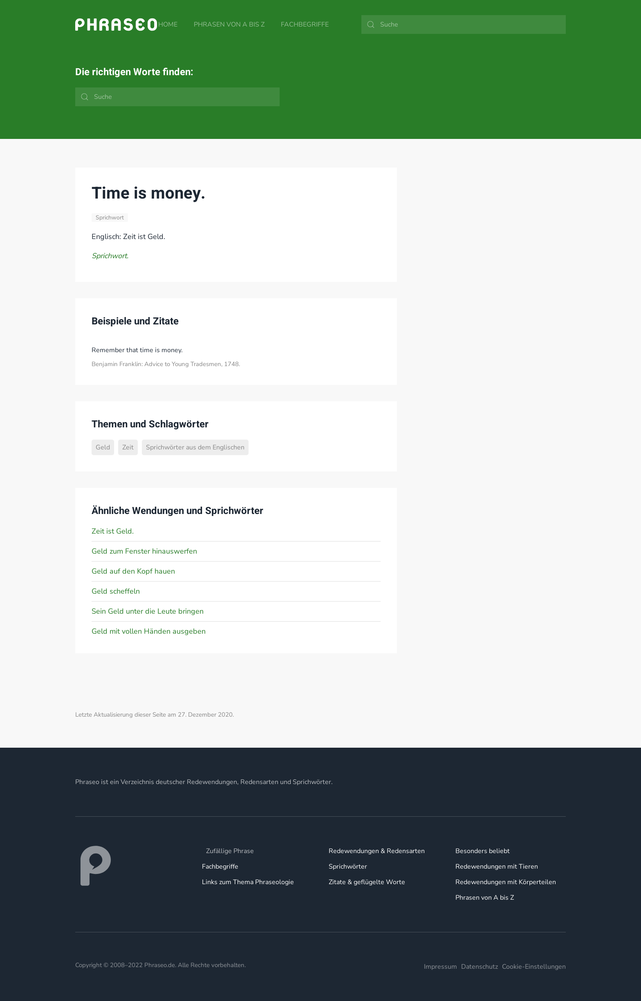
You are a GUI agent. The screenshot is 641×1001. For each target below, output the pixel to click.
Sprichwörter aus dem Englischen (195, 447)
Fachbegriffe (305, 24)
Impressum (440, 966)
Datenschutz (479, 966)
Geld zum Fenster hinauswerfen (144, 551)
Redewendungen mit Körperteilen (505, 882)
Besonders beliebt (482, 851)
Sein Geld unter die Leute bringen (148, 611)
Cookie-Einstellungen (534, 966)
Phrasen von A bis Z (229, 24)
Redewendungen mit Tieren (496, 866)
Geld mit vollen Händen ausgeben (149, 631)
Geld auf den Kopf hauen (133, 571)
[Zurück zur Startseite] (116, 24)
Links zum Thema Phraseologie (248, 882)
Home (167, 24)
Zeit (128, 447)
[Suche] (463, 24)
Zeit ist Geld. (113, 531)
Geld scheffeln (116, 591)
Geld (103, 447)
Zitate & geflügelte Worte (367, 882)
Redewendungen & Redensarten (377, 851)
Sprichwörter (348, 866)
